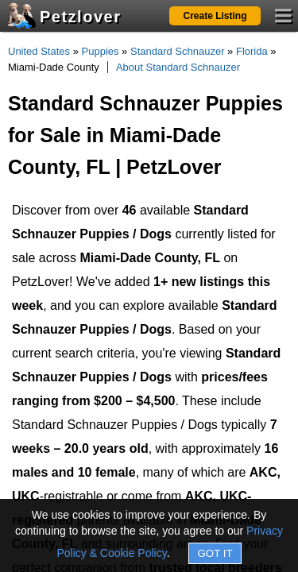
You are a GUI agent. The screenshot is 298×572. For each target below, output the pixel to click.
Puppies (100, 51)
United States (39, 51)
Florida (252, 51)
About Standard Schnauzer (178, 67)
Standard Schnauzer (177, 51)
